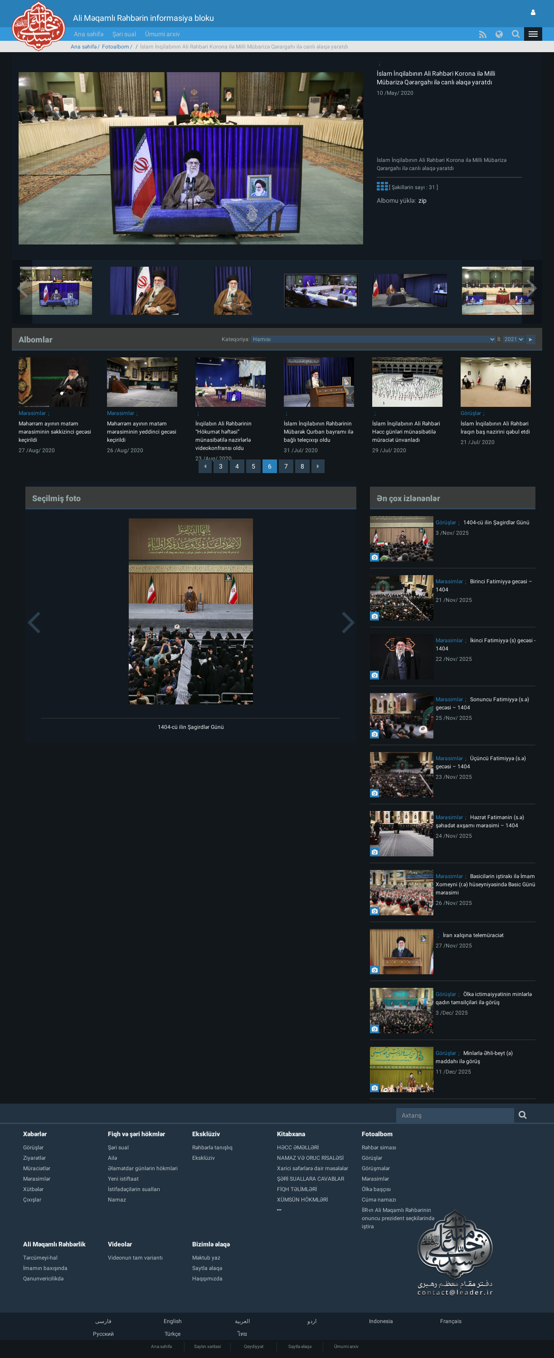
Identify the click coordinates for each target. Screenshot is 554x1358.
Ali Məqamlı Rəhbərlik (54, 1244)
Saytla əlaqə (299, 1346)
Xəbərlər (35, 1134)
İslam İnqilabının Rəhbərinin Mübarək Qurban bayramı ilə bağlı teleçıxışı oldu (318, 431)
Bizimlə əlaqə (211, 1244)
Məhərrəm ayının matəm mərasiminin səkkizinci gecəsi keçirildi (55, 431)
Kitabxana (291, 1134)
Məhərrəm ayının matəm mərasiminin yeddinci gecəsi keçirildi (141, 431)
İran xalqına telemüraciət (473, 935)
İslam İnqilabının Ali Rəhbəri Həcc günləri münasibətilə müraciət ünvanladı (406, 431)
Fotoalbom (115, 47)
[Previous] (205, 466)
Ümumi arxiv (162, 34)
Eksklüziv (206, 1134)
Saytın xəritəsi (207, 1346)
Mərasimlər (32, 413)
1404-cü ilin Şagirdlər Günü (191, 727)
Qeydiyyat (253, 1346)
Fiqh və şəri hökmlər (136, 1134)
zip (421, 200)
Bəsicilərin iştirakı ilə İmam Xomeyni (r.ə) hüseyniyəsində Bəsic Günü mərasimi (485, 884)
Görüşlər (471, 413)
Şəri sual (124, 34)
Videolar (120, 1244)
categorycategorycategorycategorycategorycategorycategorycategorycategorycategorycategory (373, 339)
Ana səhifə (88, 34)
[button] (533, 34)
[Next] (318, 466)
